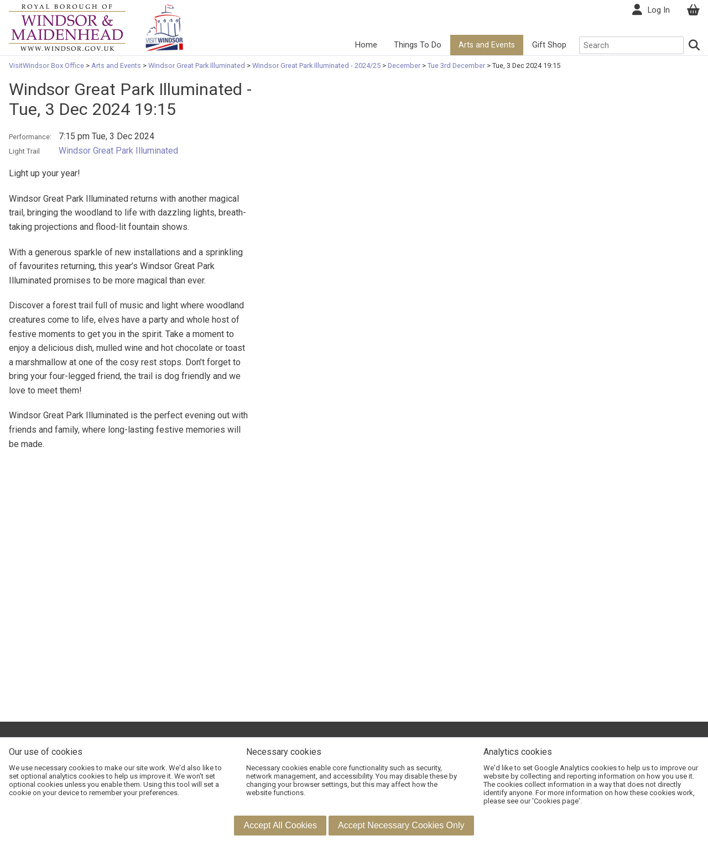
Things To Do (417, 45)
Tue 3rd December (456, 65)
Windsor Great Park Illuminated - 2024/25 (316, 65)
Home (366, 45)
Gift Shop (549, 45)
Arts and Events (487, 45)
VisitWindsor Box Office (47, 65)
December (404, 65)
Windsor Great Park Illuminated (197, 65)
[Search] (694, 45)
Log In (659, 10)
